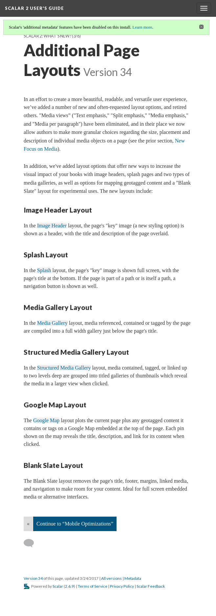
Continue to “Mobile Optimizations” (74, 523)
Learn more (142, 27)
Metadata (132, 578)
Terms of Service (92, 586)
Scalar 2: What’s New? (47, 36)
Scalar (58, 586)
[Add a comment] (32, 543)
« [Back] (28, 523)
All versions (111, 578)
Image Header (52, 225)
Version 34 (33, 578)
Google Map (46, 420)
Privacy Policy (122, 586)
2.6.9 (69, 586)
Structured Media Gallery (64, 368)
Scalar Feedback (151, 586)
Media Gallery (52, 323)
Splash (44, 270)
